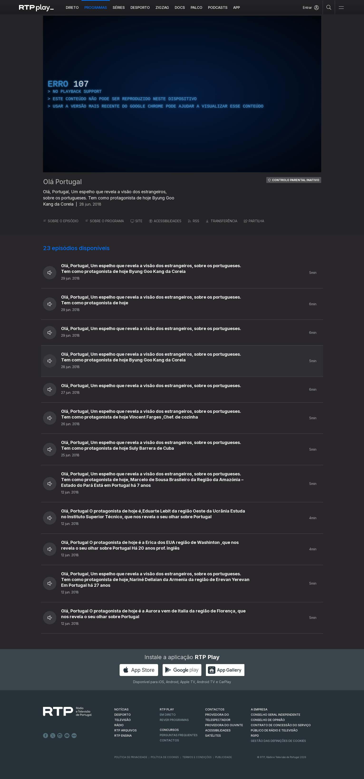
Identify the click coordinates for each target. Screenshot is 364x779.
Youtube (67, 735)
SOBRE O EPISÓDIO (60, 221)
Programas (95, 7)
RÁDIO (119, 725)
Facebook (45, 735)
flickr (74, 735)
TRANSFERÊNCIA (221, 221)
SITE (136, 221)
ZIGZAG (162, 7)
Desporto (140, 7)
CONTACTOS (214, 709)
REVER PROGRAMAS (174, 720)
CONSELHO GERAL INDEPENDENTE (275, 714)
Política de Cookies (165, 757)
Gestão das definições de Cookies (278, 741)
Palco (196, 7)
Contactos (169, 740)
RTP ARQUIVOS (125, 730)
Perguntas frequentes (179, 735)
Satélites (213, 735)
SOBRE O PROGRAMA (104, 221)
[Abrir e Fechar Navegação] (341, 7)
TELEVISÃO (122, 720)
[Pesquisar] (329, 7)
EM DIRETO (168, 714)
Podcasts (218, 7)
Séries (119, 7)
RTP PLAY (167, 709)
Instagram (60, 735)
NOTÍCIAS (121, 709)
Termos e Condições (197, 757)
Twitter (52, 735)
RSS (193, 221)
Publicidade (223, 757)
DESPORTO (122, 714)
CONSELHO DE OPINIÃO (268, 720)
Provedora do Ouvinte (224, 725)
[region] (182, 94)
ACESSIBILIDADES (165, 221)
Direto (72, 7)
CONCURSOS (169, 730)
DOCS (180, 7)
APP (236, 7)
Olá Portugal (62, 182)
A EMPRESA (259, 709)
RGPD (255, 735)
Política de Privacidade (130, 757)
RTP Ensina (123, 735)
